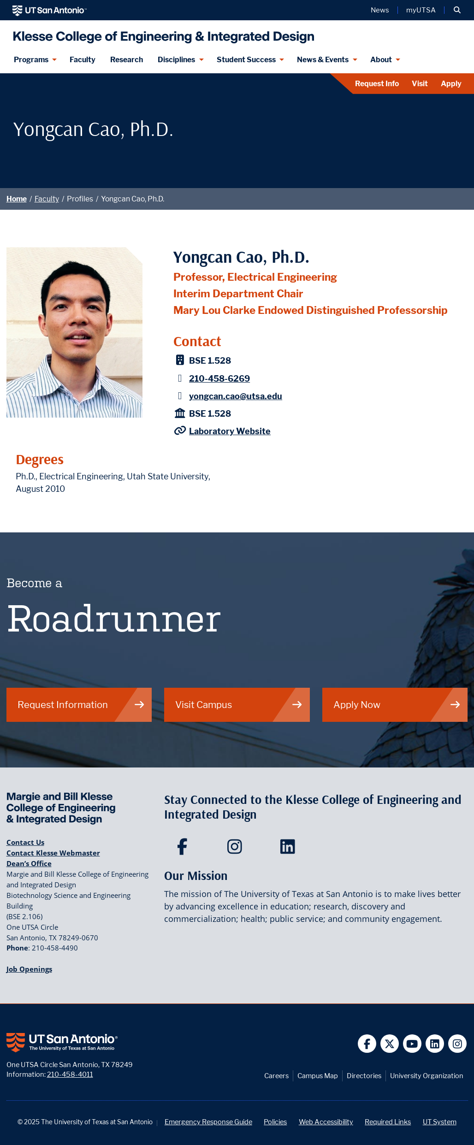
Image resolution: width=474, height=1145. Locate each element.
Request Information (81, 704)
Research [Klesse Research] (126, 59)
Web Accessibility (326, 1122)
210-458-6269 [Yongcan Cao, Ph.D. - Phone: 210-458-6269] (219, 379)
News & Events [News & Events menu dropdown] (323, 59)
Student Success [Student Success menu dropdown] (246, 59)
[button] (457, 10)
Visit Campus (239, 704)
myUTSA (421, 10)
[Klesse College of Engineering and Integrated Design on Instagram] (236, 849)
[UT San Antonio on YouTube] (412, 1043)
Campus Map (317, 1076)
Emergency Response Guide (208, 1122)
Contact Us (25, 842)
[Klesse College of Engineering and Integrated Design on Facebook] (184, 849)
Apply (451, 83)
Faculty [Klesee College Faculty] (82, 59)
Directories (364, 1076)
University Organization (426, 1076)
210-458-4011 (70, 1074)
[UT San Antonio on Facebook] (367, 1043)
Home (16, 199)
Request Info (377, 83)
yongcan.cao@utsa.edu (235, 396)
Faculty (47, 199)
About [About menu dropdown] (381, 59)
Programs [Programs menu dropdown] (31, 59)
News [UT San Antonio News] (380, 10)
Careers (276, 1076)
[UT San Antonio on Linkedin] (435, 1043)
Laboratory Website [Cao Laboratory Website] (230, 431)
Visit (420, 83)
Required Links (388, 1122)
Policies (275, 1122)
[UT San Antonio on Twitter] (389, 1043)
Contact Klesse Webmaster (53, 852)
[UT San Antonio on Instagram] (457, 1043)
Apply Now (397, 704)
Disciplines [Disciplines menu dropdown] (176, 59)
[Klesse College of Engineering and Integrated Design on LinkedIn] (289, 849)
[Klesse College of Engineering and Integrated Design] (161, 33)
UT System (439, 1122)
